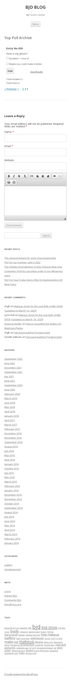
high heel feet (23, 638)
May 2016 (9, 455)
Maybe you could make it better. (25, 64)
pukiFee (39, 645)
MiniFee (39, 642)
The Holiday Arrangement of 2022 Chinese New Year (33, 266)
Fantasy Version (33, 635)
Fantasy (21, 635)
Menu (35, 24)
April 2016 (9, 459)
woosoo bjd (30, 653)
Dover (43, 632)
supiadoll (53, 650)
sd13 (34, 648)
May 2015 (9, 477)
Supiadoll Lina (11, 653)
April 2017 (9, 420)
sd (30, 648)
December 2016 (13, 433)
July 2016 (9, 451)
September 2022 (13, 359)
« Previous (10, 89)
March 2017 (10, 424)
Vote (10, 71)
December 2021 (13, 367)
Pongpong (15, 645)
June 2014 (9, 521)
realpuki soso (22, 648)
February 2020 (12, 394)
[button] (8, 176)
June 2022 (9, 363)
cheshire (24, 632)
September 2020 (13, 385)
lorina (47, 638)
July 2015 (9, 473)
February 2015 (12, 486)
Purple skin (49, 645)
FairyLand (10, 634)
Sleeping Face (18, 650)
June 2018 (9, 402)
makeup (26, 641)
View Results (36, 71)
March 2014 (10, 534)
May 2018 (9, 407)
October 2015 (11, 468)
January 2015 (11, 490)
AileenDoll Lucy (11, 628)
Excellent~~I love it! (19, 58)
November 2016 (13, 437)
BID (30, 628)
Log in (7, 591)
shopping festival (45, 648)
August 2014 (11, 512)
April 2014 (9, 530)
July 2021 (9, 376)
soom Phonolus (41, 650)
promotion (27, 644)
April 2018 (9, 411)
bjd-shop (49, 627)
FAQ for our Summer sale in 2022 (22, 262)
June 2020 (9, 389)
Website (9, 160)
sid (55, 648)
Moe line (48, 642)
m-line (59, 638)
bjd (36, 626)
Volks (22, 653)
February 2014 (12, 538)
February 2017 (12, 429)
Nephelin (58, 642)
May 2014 (9, 525)
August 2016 (11, 446)
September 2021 (13, 372)
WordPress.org (12, 604)
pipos (7, 645)
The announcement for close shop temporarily (30, 258)
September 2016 (13, 442)
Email (8, 146)
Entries (10, 595)
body (14, 631)
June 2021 (9, 380)
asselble (24, 628)
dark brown (34, 632)
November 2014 (13, 499)
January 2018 (11, 416)
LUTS (53, 638)
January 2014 (11, 543)
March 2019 (10, 398)
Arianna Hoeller (13, 323)
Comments (12, 600)
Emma (50, 632)
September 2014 (13, 508)
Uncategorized (12, 569)
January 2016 (11, 464)
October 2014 (11, 503)
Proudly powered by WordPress (21, 674)
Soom (29, 650)
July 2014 (9, 516)
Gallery (8, 565)
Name (9, 132)
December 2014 (13, 494)
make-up (11, 642)
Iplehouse (37, 638)
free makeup (50, 634)
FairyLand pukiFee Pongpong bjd (32, 332)
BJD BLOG (35, 7)
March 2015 (10, 481)
